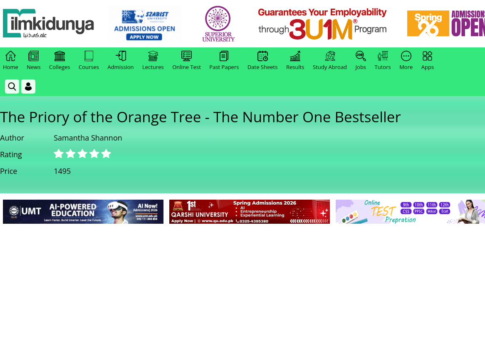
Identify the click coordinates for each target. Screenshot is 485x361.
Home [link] (10, 61)
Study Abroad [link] (330, 61)
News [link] (33, 61)
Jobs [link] (361, 61)
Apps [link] (427, 61)
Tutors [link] (383, 61)
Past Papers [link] (224, 61)
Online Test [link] (186, 61)
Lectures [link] (153, 61)
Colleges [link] (59, 61)
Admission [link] (121, 61)
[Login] (28, 86)
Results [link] (295, 61)
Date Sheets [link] (262, 61)
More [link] (406, 61)
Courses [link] (89, 61)
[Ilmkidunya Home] (48, 24)
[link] (144, 24)
